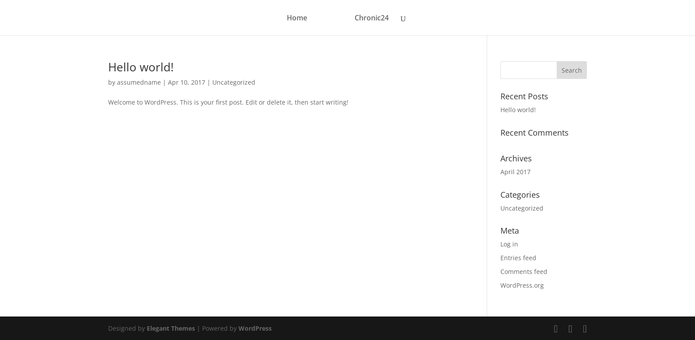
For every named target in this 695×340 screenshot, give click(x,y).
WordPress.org (522, 285)
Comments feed (523, 271)
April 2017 (515, 172)
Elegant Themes (171, 328)
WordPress (255, 328)
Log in (509, 244)
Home (297, 19)
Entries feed (518, 258)
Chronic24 (372, 19)
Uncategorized (233, 82)
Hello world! (141, 67)
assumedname (139, 82)
